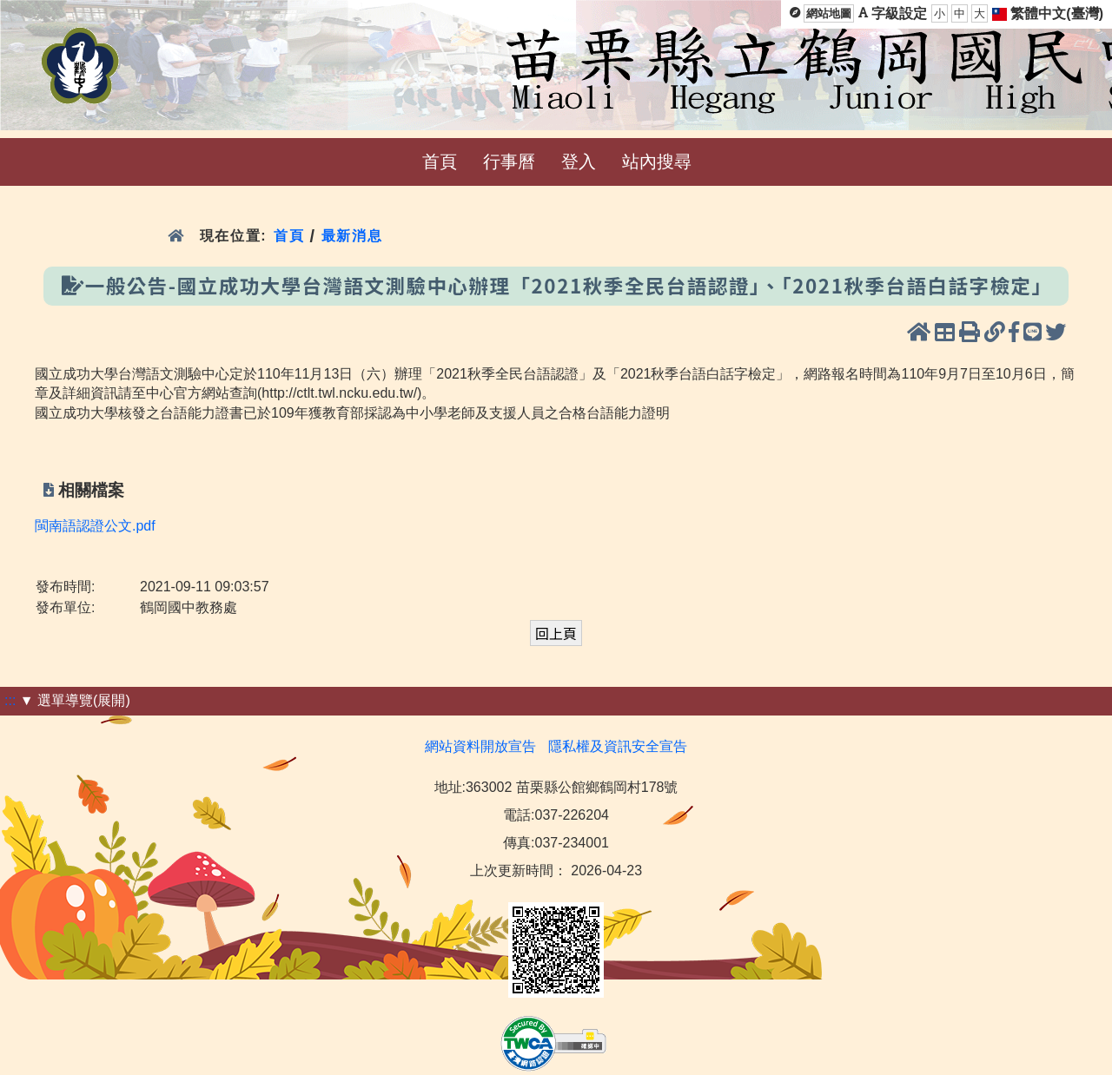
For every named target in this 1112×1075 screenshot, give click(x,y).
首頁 (439, 161)
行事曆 (509, 161)
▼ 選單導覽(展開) (75, 700)
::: (10, 700)
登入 (578, 161)
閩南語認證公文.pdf (95, 525)
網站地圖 (828, 13)
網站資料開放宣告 (480, 746)
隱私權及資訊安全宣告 (617, 746)
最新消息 (355, 235)
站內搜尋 (657, 161)
